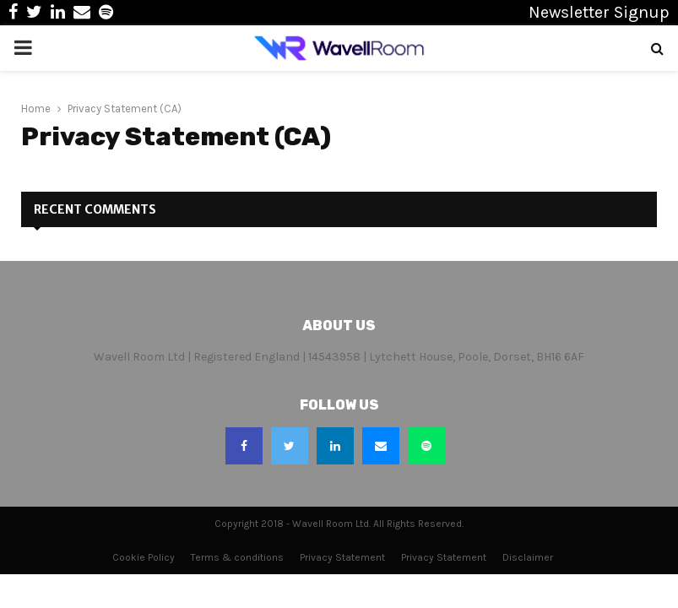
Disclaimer (527, 557)
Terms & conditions (237, 557)
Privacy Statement (342, 557)
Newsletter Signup (599, 12)
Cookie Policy (143, 557)
